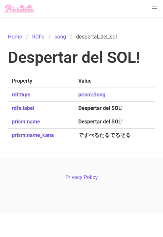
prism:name (26, 121)
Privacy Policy (81, 177)
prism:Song (91, 95)
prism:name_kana (33, 135)
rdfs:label (23, 108)
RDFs (38, 37)
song (60, 37)
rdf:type (21, 95)
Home (15, 37)
